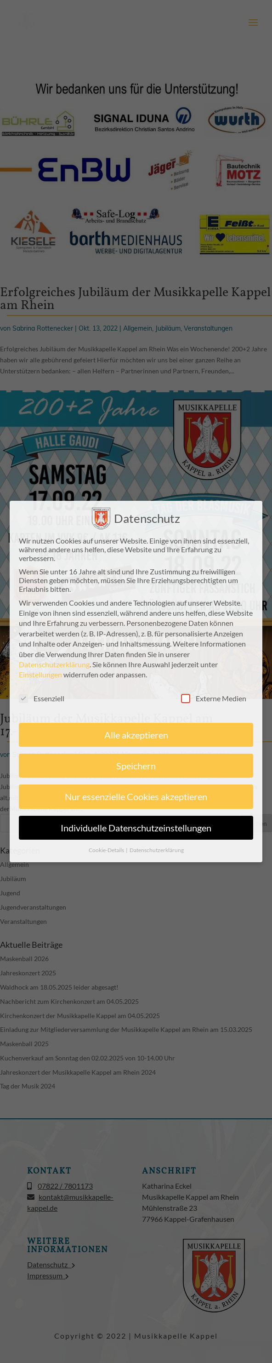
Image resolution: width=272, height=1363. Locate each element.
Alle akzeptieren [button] (136, 732)
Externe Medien (213, 696)
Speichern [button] (136, 763)
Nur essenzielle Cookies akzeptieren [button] (136, 794)
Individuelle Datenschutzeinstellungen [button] (136, 825)
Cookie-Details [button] (107, 847)
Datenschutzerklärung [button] (157, 847)
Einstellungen (40, 672)
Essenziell (41, 696)
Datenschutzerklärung (54, 662)
